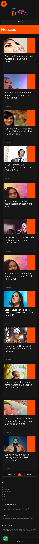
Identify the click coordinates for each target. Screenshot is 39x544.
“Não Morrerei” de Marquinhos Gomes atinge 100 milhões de (19, 167)
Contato (4, 499)
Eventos (4, 493)
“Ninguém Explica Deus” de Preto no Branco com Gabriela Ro (19, 240)
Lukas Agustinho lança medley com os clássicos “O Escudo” (18, 457)
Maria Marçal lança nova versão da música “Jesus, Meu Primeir (18, 95)
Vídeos (4, 494)
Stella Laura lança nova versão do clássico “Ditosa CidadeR (19, 312)
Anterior (10, 474)
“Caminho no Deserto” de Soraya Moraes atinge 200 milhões (19, 349)
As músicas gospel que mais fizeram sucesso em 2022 (18, 204)
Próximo (29, 474)
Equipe (4, 496)
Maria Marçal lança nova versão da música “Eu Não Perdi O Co (19, 276)
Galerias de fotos (6, 491)
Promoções (5, 498)
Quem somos (5, 486)
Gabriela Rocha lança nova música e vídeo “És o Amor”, (19, 59)
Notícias (4, 487)
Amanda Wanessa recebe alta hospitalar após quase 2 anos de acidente (19, 421)
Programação (5, 489)
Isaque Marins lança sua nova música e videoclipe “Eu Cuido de (18, 385)
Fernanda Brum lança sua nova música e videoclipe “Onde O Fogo (18, 131)
